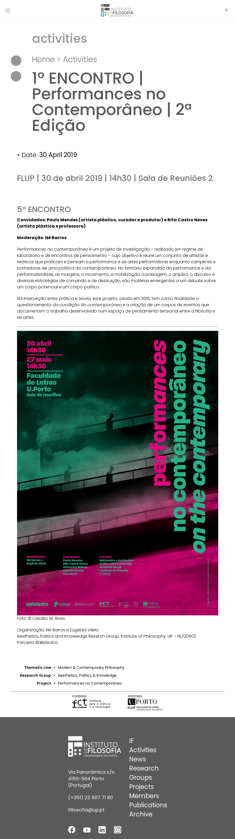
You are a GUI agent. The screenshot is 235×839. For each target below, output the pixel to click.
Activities (80, 59)
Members (144, 796)
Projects (141, 786)
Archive (140, 814)
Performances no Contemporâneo (90, 683)
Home (43, 59)
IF (131, 740)
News (137, 759)
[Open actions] (226, 10)
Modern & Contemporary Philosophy (91, 667)
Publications (148, 805)
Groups (140, 777)
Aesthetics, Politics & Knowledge (87, 675)
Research (144, 768)
